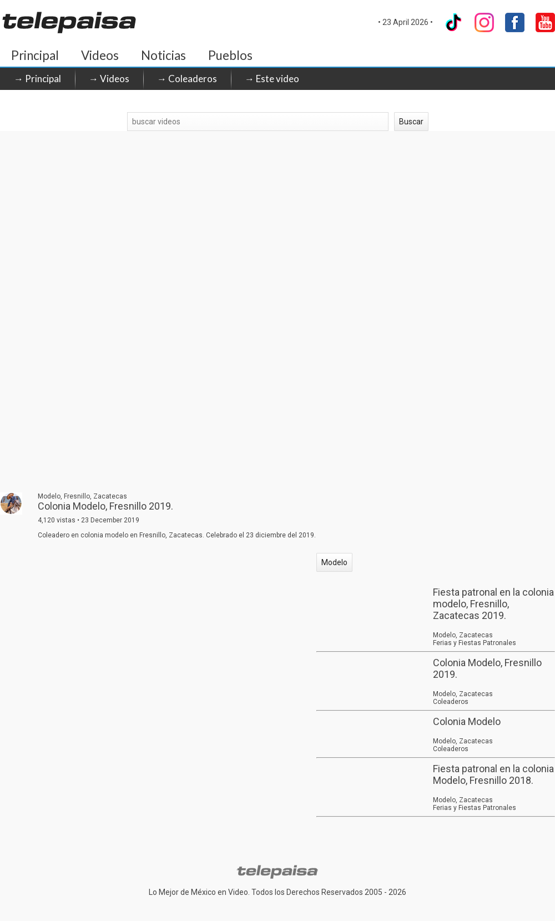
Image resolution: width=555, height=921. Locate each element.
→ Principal (37, 78)
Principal (35, 55)
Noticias (163, 55)
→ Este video (272, 78)
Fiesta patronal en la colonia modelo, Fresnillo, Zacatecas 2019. (493, 603)
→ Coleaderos (187, 78)
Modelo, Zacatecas (463, 635)
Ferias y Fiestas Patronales (474, 643)
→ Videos (109, 78)
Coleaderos (450, 702)
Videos (100, 55)
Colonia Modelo (467, 721)
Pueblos (230, 55)
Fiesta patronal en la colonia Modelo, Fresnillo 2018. (493, 774)
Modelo (334, 562)
